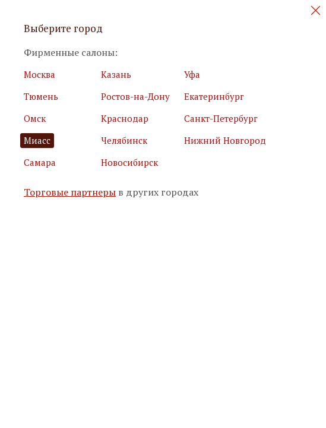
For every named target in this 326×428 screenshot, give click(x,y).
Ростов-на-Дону (135, 96)
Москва (39, 74)
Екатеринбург (214, 96)
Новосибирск (129, 162)
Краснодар (124, 118)
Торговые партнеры (70, 192)
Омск (35, 118)
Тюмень (41, 96)
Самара (40, 162)
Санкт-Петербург (221, 118)
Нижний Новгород (225, 140)
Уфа (192, 74)
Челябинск (124, 140)
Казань (116, 74)
